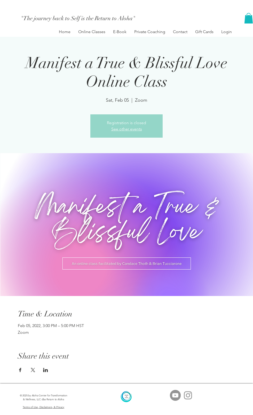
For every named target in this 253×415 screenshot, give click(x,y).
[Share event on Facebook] (20, 370)
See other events (126, 129)
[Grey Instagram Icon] (188, 395)
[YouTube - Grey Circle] (175, 395)
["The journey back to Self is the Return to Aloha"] (78, 18)
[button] (248, 18)
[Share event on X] (32, 370)
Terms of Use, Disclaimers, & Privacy (43, 407)
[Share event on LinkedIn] (45, 370)
